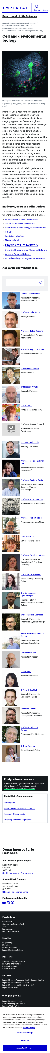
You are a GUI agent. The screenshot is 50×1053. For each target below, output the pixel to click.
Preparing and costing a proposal (17, 819)
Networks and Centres (11, 964)
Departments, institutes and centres (16, 26)
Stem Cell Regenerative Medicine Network (26, 250)
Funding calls (9, 803)
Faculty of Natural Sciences (25, 23)
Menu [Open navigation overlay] (45, 8)
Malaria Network (12, 240)
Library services (8, 929)
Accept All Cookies (25, 1048)
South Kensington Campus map (17, 873)
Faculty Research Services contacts (19, 808)
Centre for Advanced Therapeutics (20, 224)
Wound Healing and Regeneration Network (26, 258)
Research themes (9, 31)
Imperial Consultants (11, 987)
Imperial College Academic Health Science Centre (23, 980)
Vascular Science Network (18, 254)
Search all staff (8, 969)
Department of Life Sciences (19, 16)
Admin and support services (14, 961)
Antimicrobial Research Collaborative (21, 219)
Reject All (25, 1040)
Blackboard (7, 921)
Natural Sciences (9, 947)
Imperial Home (8, 23)
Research (30, 28)
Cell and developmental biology (30, 31)
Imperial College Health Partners (15, 982)
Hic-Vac (9, 232)
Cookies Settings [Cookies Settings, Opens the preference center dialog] (25, 1033)
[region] (25, 1030)
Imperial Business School (12, 950)
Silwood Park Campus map (15, 892)
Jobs (4, 926)
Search (37, 8)
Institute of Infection (14, 236)
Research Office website (14, 814)
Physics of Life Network (21, 245)
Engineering (7, 943)
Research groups (9, 966)
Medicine (6, 945)
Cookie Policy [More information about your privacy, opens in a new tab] (29, 1027)
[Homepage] (16, 8)
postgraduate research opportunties (19, 788)
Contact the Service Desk (13, 924)
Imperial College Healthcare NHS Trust (18, 985)
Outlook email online (10, 931)
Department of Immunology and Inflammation (25, 227)
